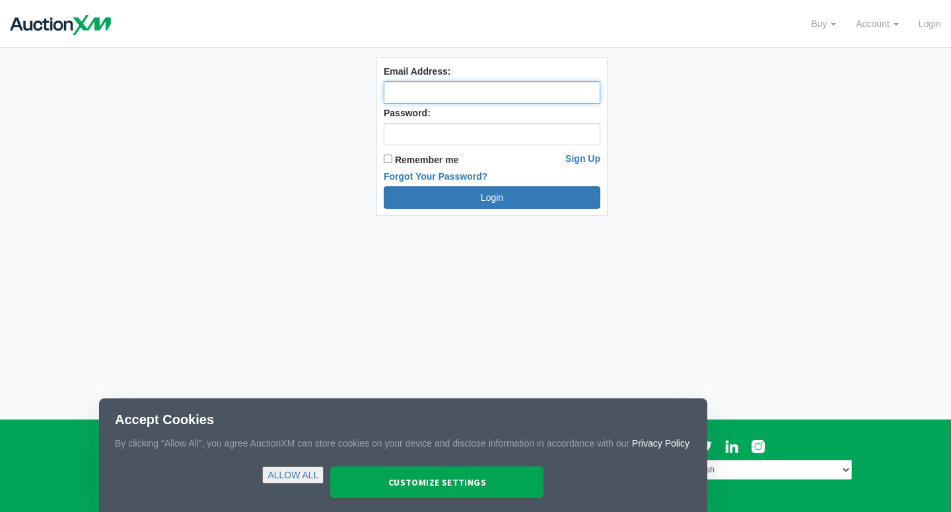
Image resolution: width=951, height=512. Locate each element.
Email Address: (417, 71)
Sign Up (582, 158)
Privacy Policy (660, 443)
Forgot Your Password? (435, 176)
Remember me (421, 160)
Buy (823, 23)
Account (877, 23)
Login (930, 23)
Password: (407, 113)
